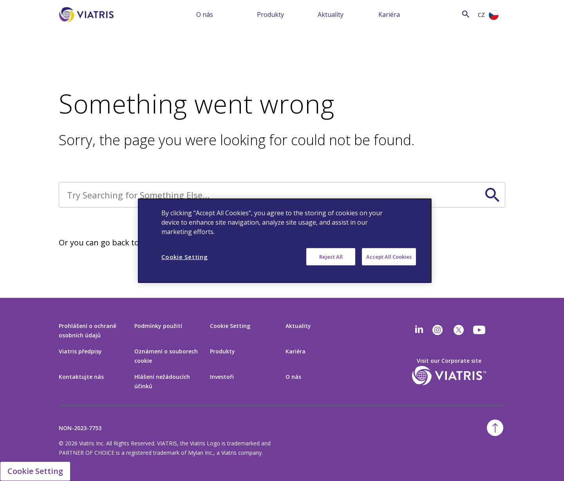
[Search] (450, 14)
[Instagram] (437, 330)
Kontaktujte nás (81, 376)
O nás (204, 14)
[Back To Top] (495, 428)
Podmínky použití (158, 326)
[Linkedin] (419, 330)
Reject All (331, 256)
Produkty (270, 14)
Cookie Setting (230, 326)
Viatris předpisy (80, 351)
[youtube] (479, 330)
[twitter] (458, 330)
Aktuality (330, 14)
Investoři (222, 376)
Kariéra (389, 14)
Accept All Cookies (389, 256)
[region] (285, 240)
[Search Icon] (466, 14)
